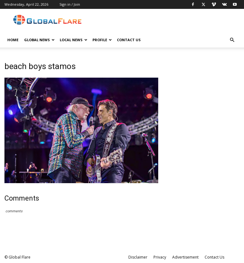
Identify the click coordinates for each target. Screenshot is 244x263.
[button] (232, 40)
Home (12, 39)
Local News (73, 39)
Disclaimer (137, 257)
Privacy (159, 257)
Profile (102, 39)
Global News (39, 39)
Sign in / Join (69, 4)
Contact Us (129, 39)
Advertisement (185, 257)
